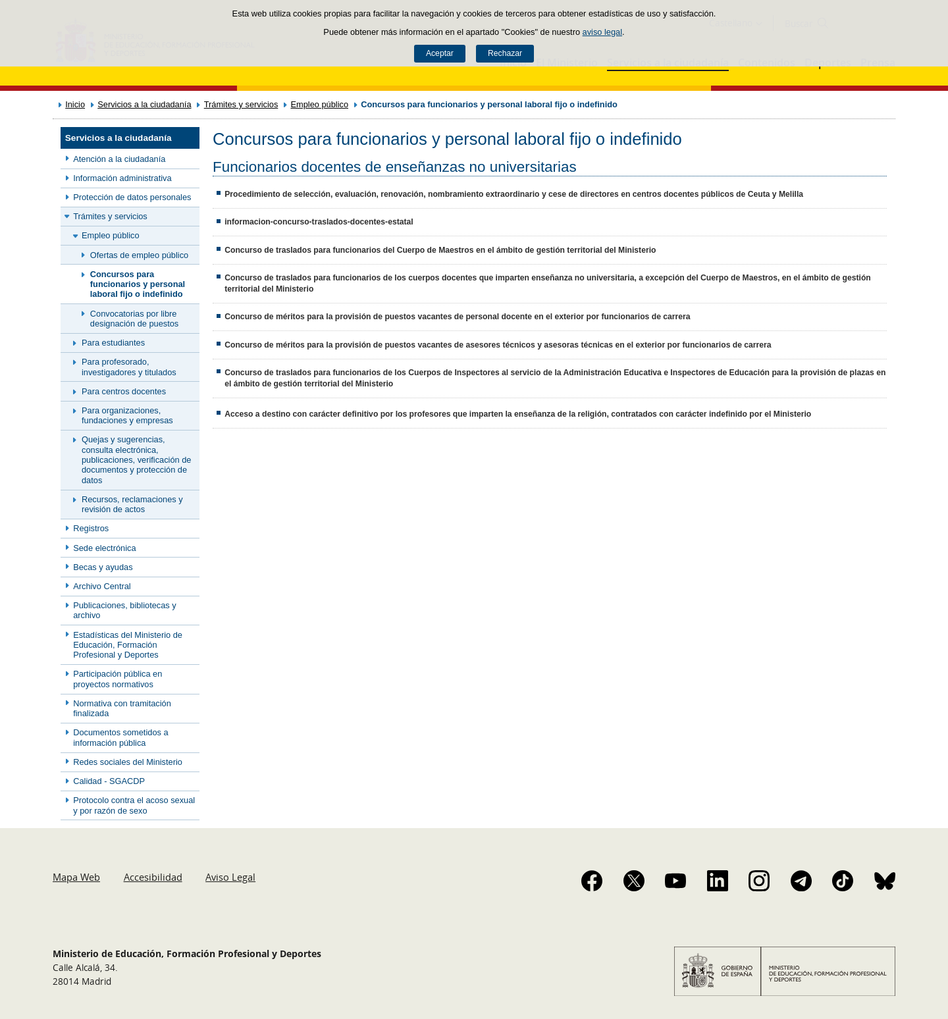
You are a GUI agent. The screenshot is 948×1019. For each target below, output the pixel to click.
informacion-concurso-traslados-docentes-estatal (318, 221)
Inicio (75, 104)
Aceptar (440, 53)
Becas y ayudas (102, 567)
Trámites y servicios (241, 104)
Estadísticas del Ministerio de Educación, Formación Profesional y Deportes (127, 645)
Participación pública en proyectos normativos (117, 679)
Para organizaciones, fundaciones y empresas (127, 415)
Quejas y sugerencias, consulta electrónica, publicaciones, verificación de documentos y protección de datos (136, 459)
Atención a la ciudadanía (119, 159)
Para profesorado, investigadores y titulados (129, 367)
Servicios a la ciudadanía (144, 104)
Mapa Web (76, 876)
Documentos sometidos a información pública (120, 737)
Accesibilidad (153, 876)
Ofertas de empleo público (139, 255)
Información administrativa (122, 178)
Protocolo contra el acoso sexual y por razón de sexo (134, 805)
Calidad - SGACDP (109, 781)
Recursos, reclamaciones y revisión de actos (132, 504)
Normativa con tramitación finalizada (122, 708)
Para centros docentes (124, 391)
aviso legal (602, 32)
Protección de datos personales (132, 197)
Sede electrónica (104, 548)
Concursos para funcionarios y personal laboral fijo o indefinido (137, 284)
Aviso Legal (230, 876)
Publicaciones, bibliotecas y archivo (124, 610)
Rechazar (505, 53)
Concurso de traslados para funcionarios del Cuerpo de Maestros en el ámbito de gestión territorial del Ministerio (440, 250)
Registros (91, 528)
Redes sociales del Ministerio (127, 762)
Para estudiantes (113, 343)
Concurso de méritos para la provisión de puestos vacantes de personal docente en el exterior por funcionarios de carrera (457, 316)
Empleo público (320, 104)
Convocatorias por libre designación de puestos (134, 318)
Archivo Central (101, 586)
